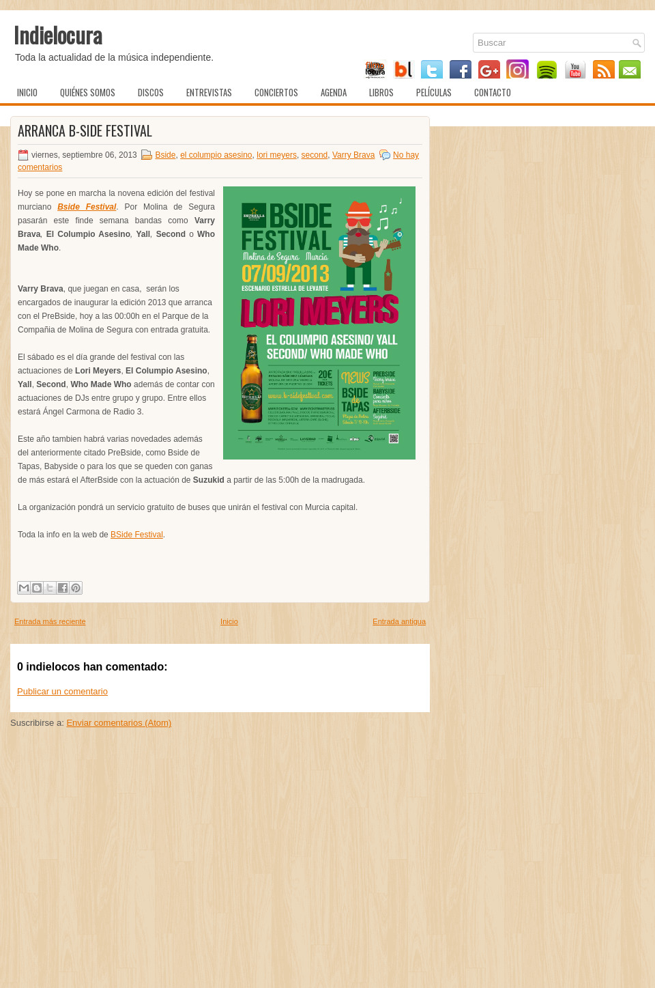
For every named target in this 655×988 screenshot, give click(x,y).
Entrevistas (209, 92)
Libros (381, 92)
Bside (165, 155)
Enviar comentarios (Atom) (118, 723)
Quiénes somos (87, 92)
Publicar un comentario (62, 691)
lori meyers (277, 155)
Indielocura (58, 34)
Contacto (492, 92)
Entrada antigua (399, 621)
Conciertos (276, 92)
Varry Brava (353, 155)
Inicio (27, 92)
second (315, 155)
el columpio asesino (216, 155)
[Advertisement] (220, 882)
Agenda (334, 92)
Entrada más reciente (50, 621)
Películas (434, 92)
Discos (151, 92)
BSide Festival (137, 534)
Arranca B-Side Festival (85, 130)
